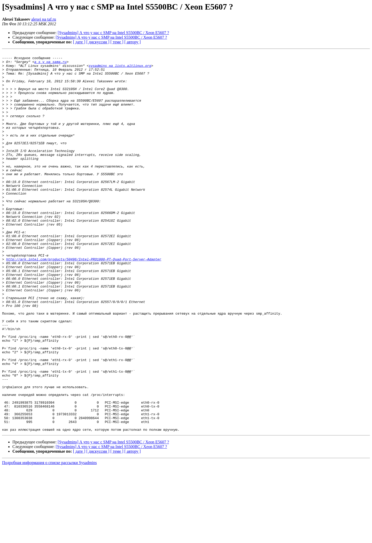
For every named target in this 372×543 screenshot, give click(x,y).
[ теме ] (116, 42)
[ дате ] (79, 42)
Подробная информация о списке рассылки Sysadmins (49, 538)
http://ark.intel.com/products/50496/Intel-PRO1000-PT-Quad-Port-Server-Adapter (83, 301)
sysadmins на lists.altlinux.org (120, 68)
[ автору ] (132, 42)
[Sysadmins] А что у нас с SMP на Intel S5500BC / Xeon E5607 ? (113, 32)
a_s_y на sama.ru (50, 64)
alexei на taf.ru (43, 19)
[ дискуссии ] (97, 42)
